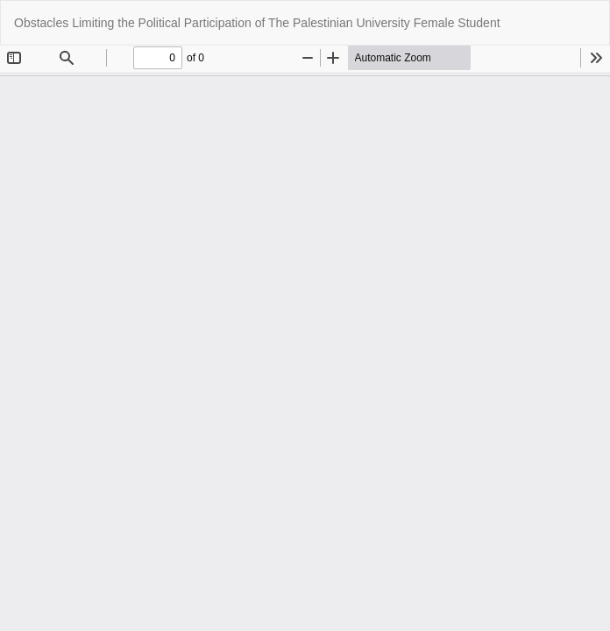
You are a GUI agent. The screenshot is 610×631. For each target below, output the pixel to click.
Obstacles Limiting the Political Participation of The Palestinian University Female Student (257, 23)
